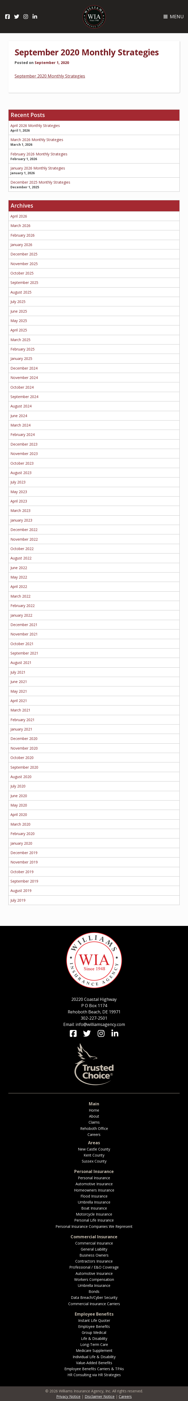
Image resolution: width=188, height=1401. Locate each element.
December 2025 (23, 254)
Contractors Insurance (94, 1261)
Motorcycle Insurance (94, 1214)
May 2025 (18, 320)
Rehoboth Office (94, 1128)
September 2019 (24, 881)
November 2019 (24, 862)
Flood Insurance (94, 1196)
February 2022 (22, 605)
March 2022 (20, 596)
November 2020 (24, 748)
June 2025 (18, 311)
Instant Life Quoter (94, 1320)
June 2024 (18, 415)
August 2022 (21, 558)
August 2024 (21, 406)
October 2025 (22, 273)
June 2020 (18, 795)
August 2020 (21, 776)
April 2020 (18, 814)
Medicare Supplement (94, 1350)
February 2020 (22, 833)
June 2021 (18, 681)
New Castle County (94, 1149)
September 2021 (24, 653)
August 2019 (21, 890)
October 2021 (22, 643)
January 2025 (21, 358)
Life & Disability (94, 1338)
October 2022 (22, 548)
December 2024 (23, 368)
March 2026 (20, 225)
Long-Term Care (94, 1344)
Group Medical (94, 1332)
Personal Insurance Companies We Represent (94, 1226)
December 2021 (23, 624)
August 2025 (21, 292)
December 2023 (23, 444)
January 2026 (21, 244)
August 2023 (21, 472)
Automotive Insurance (94, 1183)
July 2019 (18, 900)
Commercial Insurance (94, 1243)
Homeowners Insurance (94, 1190)
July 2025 (18, 301)
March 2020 (20, 824)
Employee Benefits (94, 1326)
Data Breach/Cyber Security (94, 1297)
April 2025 (18, 330)
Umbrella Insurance (94, 1202)
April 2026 (18, 216)
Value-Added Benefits (94, 1362)
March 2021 (20, 710)
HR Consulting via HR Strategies (94, 1374)
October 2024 (22, 387)
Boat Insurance (94, 1208)
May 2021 (18, 691)
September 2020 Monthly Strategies (87, 52)
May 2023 (18, 491)
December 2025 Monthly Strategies (40, 182)
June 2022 (18, 567)
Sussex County (94, 1161)
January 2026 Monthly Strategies (37, 168)
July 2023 (18, 482)
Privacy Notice (68, 1396)
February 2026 (22, 235)
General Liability (94, 1249)
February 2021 (22, 719)
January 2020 (21, 843)
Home (94, 1110)
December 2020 (23, 738)
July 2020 (18, 786)
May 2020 (18, 805)
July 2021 (18, 672)
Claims (94, 1122)
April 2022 (18, 586)
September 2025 (24, 282)
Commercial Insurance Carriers (94, 1303)
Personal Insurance (94, 1177)
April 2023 (18, 501)
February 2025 (22, 349)
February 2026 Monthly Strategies (38, 153)
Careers (94, 1134)
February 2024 (22, 434)
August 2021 (21, 662)
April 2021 (18, 700)
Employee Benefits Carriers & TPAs (94, 1368)
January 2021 (21, 729)
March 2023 (20, 510)
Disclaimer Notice (100, 1396)
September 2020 (24, 767)
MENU (173, 16)
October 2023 (22, 463)
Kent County (94, 1155)
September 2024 (24, 396)
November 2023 (24, 453)
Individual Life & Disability (94, 1356)
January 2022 (21, 615)
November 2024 (24, 377)
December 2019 (23, 852)
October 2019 (22, 871)
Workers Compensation (94, 1279)
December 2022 (23, 529)
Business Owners (94, 1255)
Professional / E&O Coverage (94, 1267)
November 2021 (24, 634)
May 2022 (18, 577)
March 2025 (20, 339)
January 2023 (21, 520)
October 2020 (22, 757)
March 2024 (20, 425)
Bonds (94, 1291)
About (94, 1116)
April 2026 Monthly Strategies (35, 125)
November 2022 (24, 539)
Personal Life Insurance (94, 1220)
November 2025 (24, 263)
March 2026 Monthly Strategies (36, 139)
